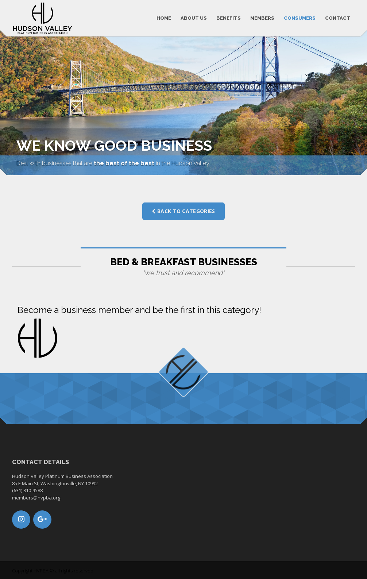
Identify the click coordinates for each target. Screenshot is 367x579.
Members (262, 18)
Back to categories (183, 211)
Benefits (228, 18)
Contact (337, 18)
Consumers (300, 18)
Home (164, 18)
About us (194, 18)
